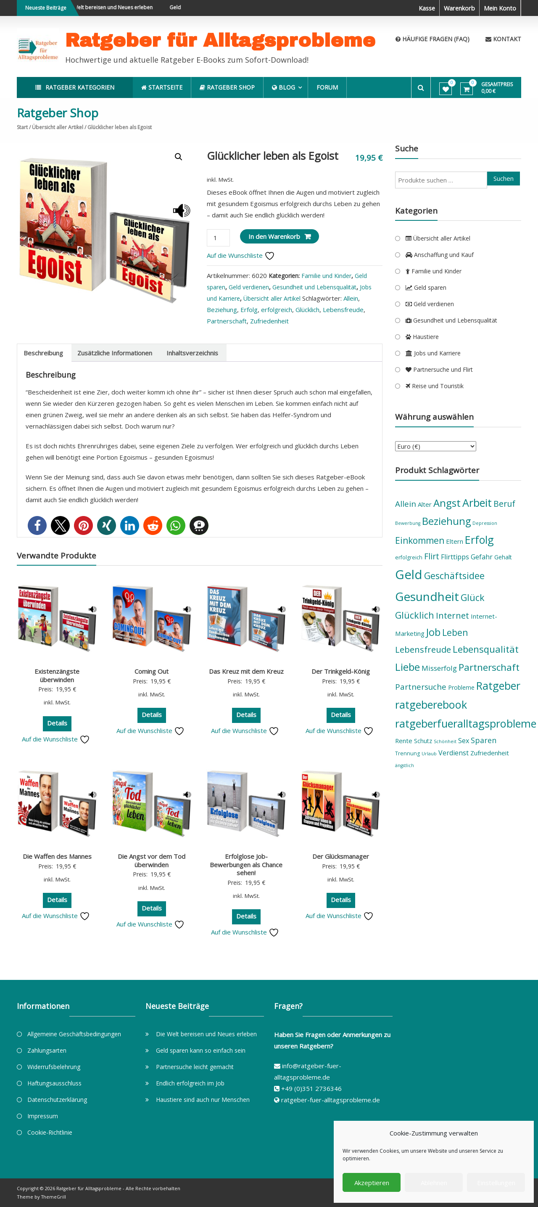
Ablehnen (434, 1182)
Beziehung (222, 309)
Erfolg (249, 309)
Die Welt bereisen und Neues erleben (116, 7)
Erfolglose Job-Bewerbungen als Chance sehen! (246, 864)
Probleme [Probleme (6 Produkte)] (461, 687)
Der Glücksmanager (340, 856)
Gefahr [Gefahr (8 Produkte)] (482, 556)
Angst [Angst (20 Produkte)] (447, 503)
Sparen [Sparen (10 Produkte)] (483, 740)
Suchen (503, 178)
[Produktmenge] (218, 237)
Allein (350, 298)
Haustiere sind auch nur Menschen (203, 1100)
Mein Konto (499, 8)
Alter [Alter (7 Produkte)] (425, 504)
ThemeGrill (54, 1197)
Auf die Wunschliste (241, 255)
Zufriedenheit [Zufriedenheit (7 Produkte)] (489, 753)
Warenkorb (458, 8)
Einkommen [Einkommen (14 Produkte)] (419, 540)
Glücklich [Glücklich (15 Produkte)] (414, 615)
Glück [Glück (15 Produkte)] (473, 597)
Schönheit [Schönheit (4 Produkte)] (445, 741)
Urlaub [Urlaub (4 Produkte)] (429, 754)
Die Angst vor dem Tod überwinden (151, 860)
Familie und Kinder (326, 276)
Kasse (424, 8)
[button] (178, 156)
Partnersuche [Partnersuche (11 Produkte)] (420, 686)
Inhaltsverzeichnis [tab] (192, 353)
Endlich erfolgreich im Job (190, 1083)
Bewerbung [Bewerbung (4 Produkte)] (407, 523)
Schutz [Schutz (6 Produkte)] (423, 741)
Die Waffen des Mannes (57, 856)
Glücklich (307, 309)
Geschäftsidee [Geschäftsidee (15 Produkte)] (454, 575)
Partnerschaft (227, 321)
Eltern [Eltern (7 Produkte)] (454, 541)
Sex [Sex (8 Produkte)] (463, 740)
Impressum (42, 1116)
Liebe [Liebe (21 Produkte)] (407, 667)
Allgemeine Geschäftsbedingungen (74, 1034)
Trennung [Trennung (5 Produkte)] (407, 753)
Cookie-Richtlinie (49, 1132)
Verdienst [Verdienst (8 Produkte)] (453, 752)
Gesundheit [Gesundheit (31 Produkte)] (427, 596)
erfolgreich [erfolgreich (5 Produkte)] (408, 557)
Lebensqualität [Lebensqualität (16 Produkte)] (486, 649)
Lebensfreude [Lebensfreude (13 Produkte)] (423, 649)
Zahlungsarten (46, 1050)
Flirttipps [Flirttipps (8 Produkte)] (455, 556)
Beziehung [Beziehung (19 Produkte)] (446, 521)
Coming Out (151, 671)
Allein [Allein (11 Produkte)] (405, 503)
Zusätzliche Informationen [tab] (114, 353)
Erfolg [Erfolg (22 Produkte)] (479, 539)
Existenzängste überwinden (56, 675)
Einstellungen (496, 1182)
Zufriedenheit (269, 321)
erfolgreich (276, 309)
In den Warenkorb (274, 236)
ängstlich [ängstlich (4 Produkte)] (404, 765)
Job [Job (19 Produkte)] (433, 632)
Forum (332, 87)
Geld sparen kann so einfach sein (200, 1050)
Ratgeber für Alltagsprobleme (220, 40)
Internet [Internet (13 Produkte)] (452, 615)
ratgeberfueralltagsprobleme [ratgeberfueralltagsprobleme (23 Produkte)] (465, 723)
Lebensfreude (343, 309)
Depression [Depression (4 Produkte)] (484, 523)
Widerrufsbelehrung (53, 1067)
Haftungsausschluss (54, 1083)
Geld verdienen (249, 287)
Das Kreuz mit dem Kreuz (246, 671)
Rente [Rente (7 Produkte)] (403, 740)
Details (57, 723)
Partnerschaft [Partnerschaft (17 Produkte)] (489, 667)
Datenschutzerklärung (57, 1100)
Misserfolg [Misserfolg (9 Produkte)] (439, 668)
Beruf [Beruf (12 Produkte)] (504, 503)
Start (22, 127)
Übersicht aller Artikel (57, 127)
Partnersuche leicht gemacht (195, 1067)
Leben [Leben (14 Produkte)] (455, 632)
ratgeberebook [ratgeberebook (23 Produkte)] (431, 704)
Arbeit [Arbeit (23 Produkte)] (477, 502)
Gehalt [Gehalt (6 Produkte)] (503, 557)
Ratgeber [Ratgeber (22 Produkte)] (498, 685)
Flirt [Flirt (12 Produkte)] (431, 556)
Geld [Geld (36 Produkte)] (408, 574)
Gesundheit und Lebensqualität (314, 287)
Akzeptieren (371, 1182)
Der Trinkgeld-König (340, 671)
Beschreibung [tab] (43, 353)
